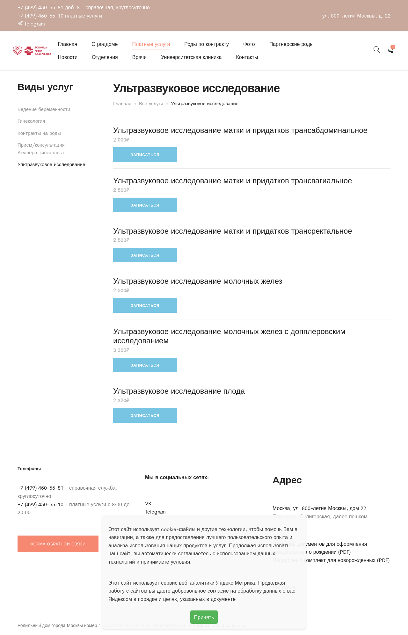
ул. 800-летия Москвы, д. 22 (356, 15)
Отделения (105, 57)
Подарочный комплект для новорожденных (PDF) (331, 560)
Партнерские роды (291, 43)
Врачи (139, 57)
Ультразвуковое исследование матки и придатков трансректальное (232, 230)
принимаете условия (165, 561)
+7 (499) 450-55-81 (40, 7)
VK (148, 503)
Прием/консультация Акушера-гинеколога (41, 148)
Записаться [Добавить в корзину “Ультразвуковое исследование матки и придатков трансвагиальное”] (145, 205)
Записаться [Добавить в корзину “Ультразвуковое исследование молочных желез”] (145, 305)
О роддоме (104, 43)
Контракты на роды (39, 132)
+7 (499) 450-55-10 (40, 15)
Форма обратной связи (58, 544)
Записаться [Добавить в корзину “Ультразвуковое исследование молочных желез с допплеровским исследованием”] (145, 365)
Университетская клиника (191, 57)
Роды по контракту (206, 43)
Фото (249, 43)
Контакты (247, 57)
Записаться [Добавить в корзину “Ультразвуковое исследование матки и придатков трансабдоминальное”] (145, 154)
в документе (221, 598)
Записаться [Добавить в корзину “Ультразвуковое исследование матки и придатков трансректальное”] (145, 255)
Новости (67, 57)
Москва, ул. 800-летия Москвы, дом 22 (319, 508)
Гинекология (31, 120)
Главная (67, 43)
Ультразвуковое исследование (51, 164)
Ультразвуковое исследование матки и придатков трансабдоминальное (240, 130)
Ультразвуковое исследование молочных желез (197, 280)
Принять (204, 617)
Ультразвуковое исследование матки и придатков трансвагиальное (232, 180)
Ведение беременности (44, 109)
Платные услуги (151, 43)
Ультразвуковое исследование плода (179, 390)
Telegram (31, 23)
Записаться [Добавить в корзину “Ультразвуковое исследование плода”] (145, 415)
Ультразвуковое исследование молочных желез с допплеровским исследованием (229, 335)
